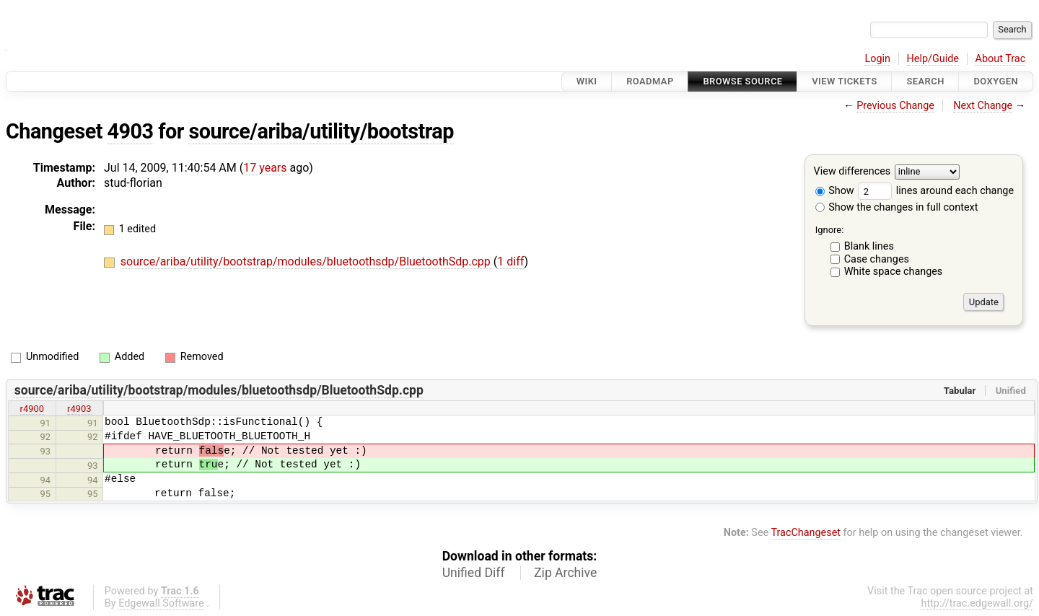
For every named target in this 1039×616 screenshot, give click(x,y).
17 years (264, 168)
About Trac (1001, 59)
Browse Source (742, 81)
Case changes (876, 259)
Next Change (982, 106)
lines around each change (936, 191)
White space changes (893, 271)
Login (877, 59)
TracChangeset (806, 533)
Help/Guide (933, 59)
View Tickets (844, 81)
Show (834, 191)
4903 (131, 131)
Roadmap (650, 81)
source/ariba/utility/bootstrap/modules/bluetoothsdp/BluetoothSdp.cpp (307, 261)
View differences (852, 172)
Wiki (587, 81)
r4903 (79, 408)
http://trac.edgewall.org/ (977, 603)
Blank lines (869, 246)
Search (925, 81)
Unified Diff (473, 573)
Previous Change (895, 106)
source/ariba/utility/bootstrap (320, 131)
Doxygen (995, 81)
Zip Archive (565, 573)
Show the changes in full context (896, 207)
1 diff (510, 261)
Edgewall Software (161, 603)
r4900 (32, 408)
